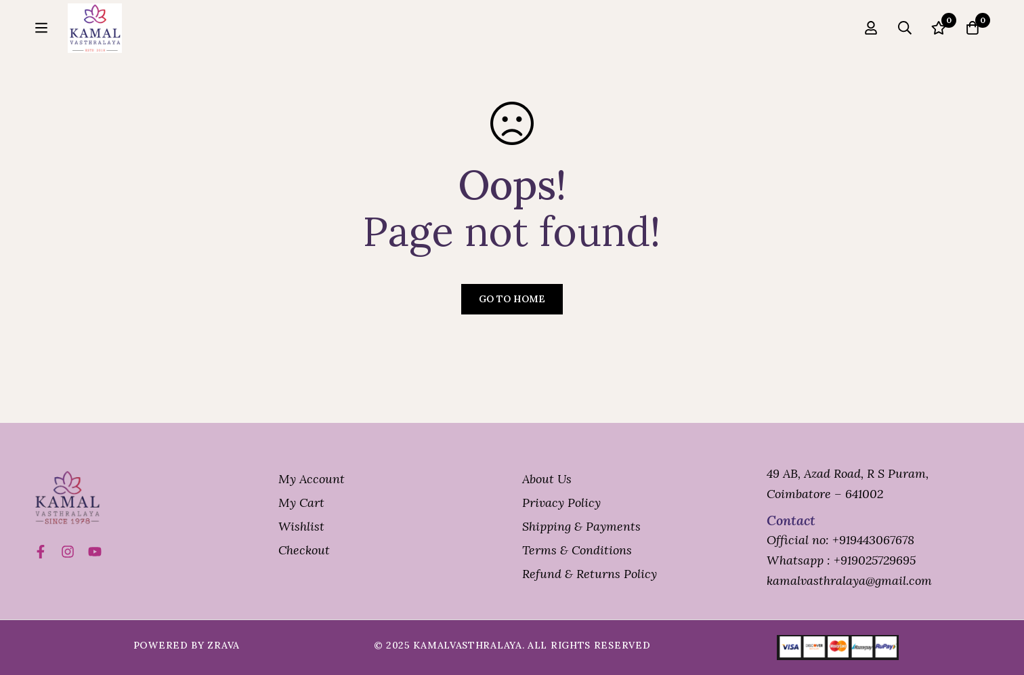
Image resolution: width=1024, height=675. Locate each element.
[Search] (905, 34)
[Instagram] (67, 551)
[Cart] (972, 34)
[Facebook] (40, 551)
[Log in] (871, 34)
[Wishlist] (939, 34)
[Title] (95, 551)
